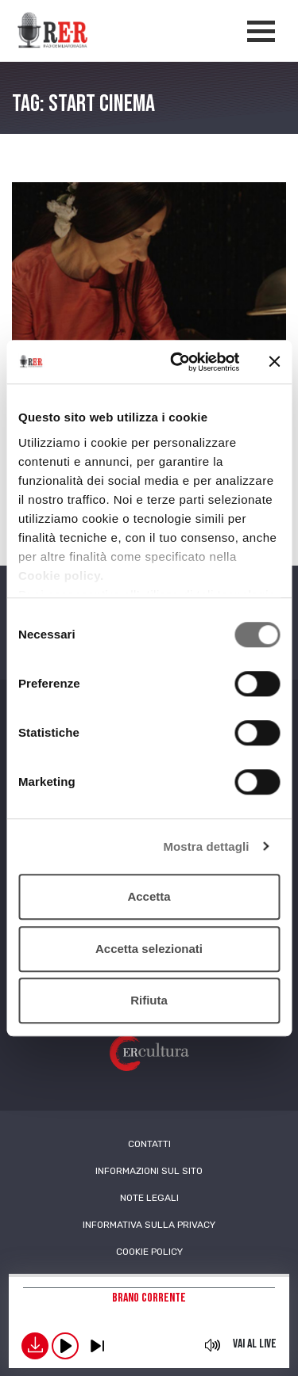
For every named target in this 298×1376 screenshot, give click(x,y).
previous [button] (97, 1346)
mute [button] (213, 1345)
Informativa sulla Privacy (149, 1224)
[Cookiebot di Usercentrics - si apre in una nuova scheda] (177, 362)
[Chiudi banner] (274, 362)
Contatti (149, 1143)
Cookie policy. (61, 575)
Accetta (148, 896)
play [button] (65, 1345)
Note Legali (149, 1197)
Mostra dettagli (206, 846)
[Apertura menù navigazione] (261, 31)
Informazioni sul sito (149, 1170)
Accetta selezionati (149, 948)
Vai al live (255, 1343)
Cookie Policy (149, 1251)
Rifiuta (149, 1000)
